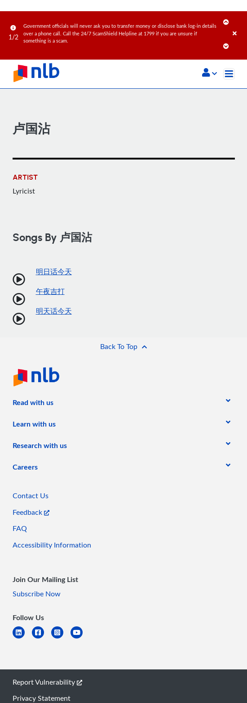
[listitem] (33, 404)
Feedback (31, 512)
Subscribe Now (37, 594)
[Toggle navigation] (229, 74)
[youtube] (80, 637)
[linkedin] (22, 637)
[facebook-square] (41, 637)
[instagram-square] (61, 637)
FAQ (20, 528)
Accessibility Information (52, 545)
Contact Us (31, 495)
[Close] (238, 24)
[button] (209, 73)
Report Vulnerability (47, 682)
